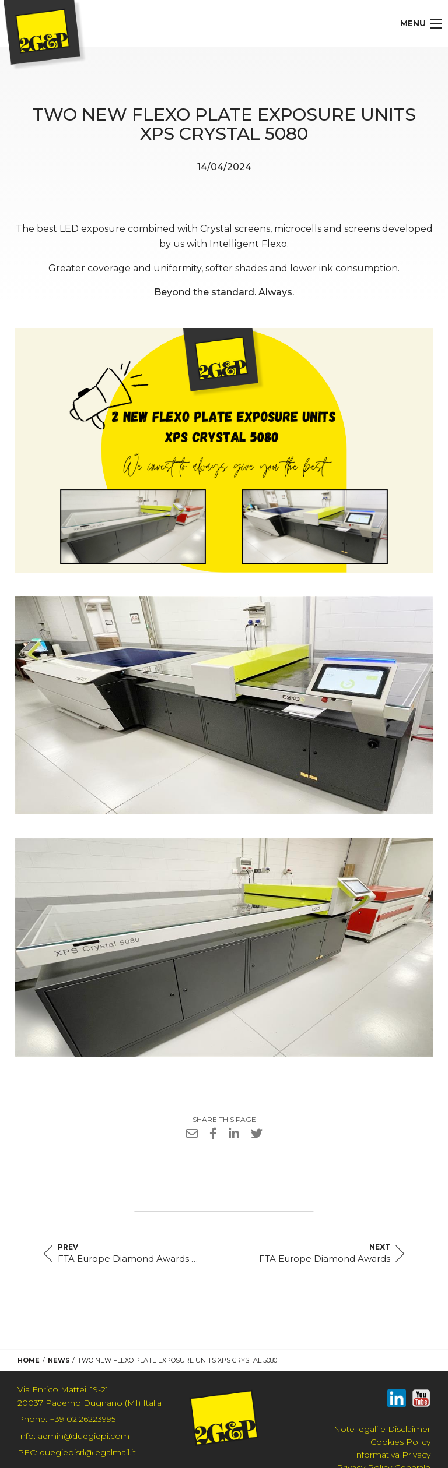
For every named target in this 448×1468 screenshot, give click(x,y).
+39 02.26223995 (67, 1419)
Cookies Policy (400, 1442)
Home (29, 1360)
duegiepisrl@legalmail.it (77, 1452)
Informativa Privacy (392, 1454)
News (59, 1360)
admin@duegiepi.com (74, 1436)
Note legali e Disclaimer (382, 1429)
